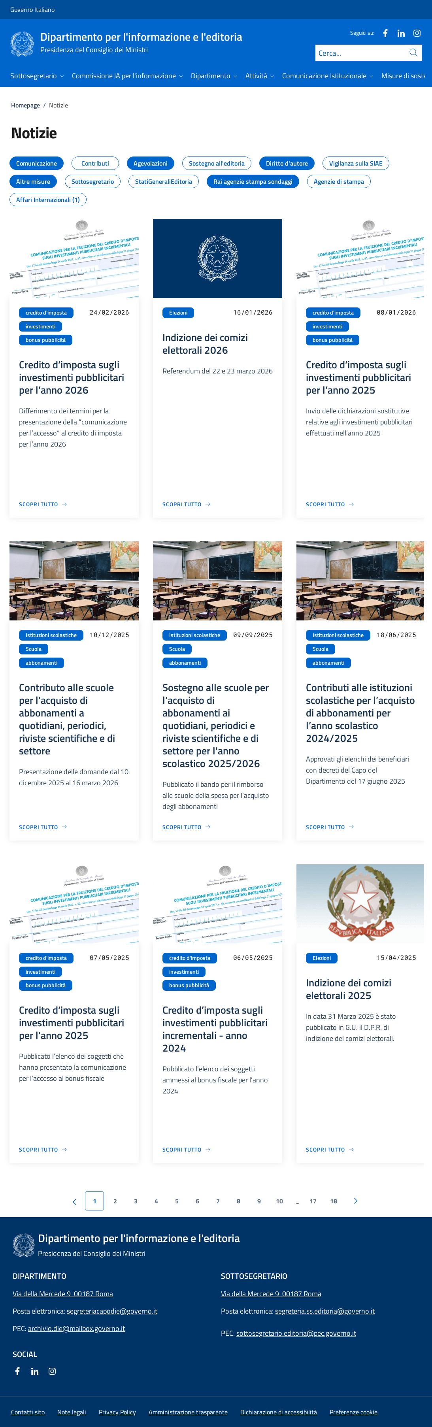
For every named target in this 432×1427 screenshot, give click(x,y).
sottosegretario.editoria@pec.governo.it (296, 1333)
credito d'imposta (46, 312)
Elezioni (178, 312)
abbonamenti (41, 662)
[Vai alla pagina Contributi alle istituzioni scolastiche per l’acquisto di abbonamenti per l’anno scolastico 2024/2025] (330, 827)
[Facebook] (382, 32)
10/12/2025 (109, 634)
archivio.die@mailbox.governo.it (76, 1328)
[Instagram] (414, 32)
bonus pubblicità (46, 340)
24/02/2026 (109, 312)
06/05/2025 (253, 957)
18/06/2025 (396, 634)
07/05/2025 (109, 957)
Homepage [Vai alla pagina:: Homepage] (25, 105)
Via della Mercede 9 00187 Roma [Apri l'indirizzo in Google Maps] (63, 1293)
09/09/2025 (253, 634)
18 (333, 1201)
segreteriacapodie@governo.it (112, 1311)
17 (313, 1201)
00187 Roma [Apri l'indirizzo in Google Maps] (301, 1293)
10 (279, 1201)
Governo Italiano (32, 9)
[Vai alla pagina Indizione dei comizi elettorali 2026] (186, 504)
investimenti (40, 326)
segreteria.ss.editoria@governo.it (325, 1311)
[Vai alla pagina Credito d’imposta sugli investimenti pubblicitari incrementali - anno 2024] (186, 1149)
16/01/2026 (253, 312)
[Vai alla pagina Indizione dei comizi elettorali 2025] (330, 1149)
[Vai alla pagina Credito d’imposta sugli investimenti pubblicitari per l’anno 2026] (43, 504)
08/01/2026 (396, 312)
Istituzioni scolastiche (51, 635)
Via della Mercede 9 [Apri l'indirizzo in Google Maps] (251, 1293)
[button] (353, 1412)
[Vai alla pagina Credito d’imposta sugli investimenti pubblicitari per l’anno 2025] (330, 504)
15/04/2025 (396, 957)
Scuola (34, 649)
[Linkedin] (398, 32)
